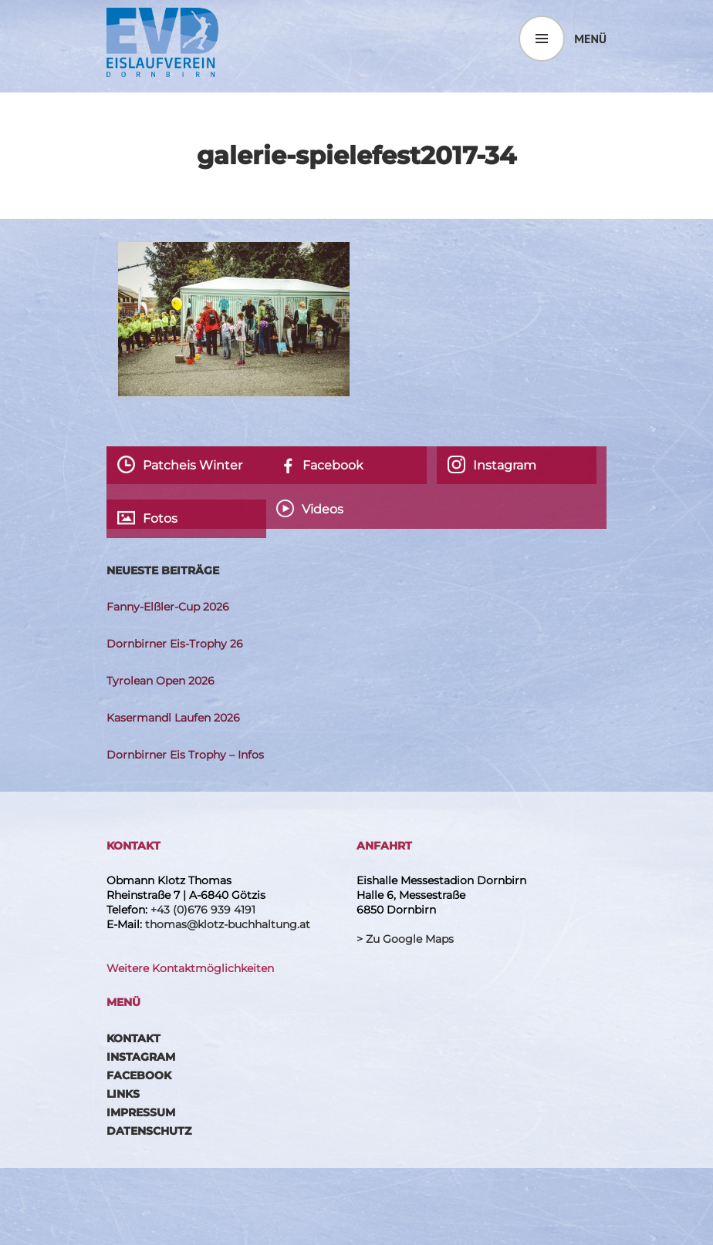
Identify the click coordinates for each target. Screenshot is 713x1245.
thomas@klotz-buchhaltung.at (227, 924)
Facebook (138, 1075)
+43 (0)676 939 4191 (202, 909)
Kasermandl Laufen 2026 (173, 718)
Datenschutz (148, 1131)
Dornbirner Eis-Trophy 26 (174, 644)
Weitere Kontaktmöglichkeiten (190, 968)
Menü (590, 38)
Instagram (140, 1057)
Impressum (140, 1112)
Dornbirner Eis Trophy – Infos (185, 755)
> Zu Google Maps (405, 939)
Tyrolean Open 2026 (160, 681)
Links (123, 1094)
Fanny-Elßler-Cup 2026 (167, 607)
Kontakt (133, 1038)
